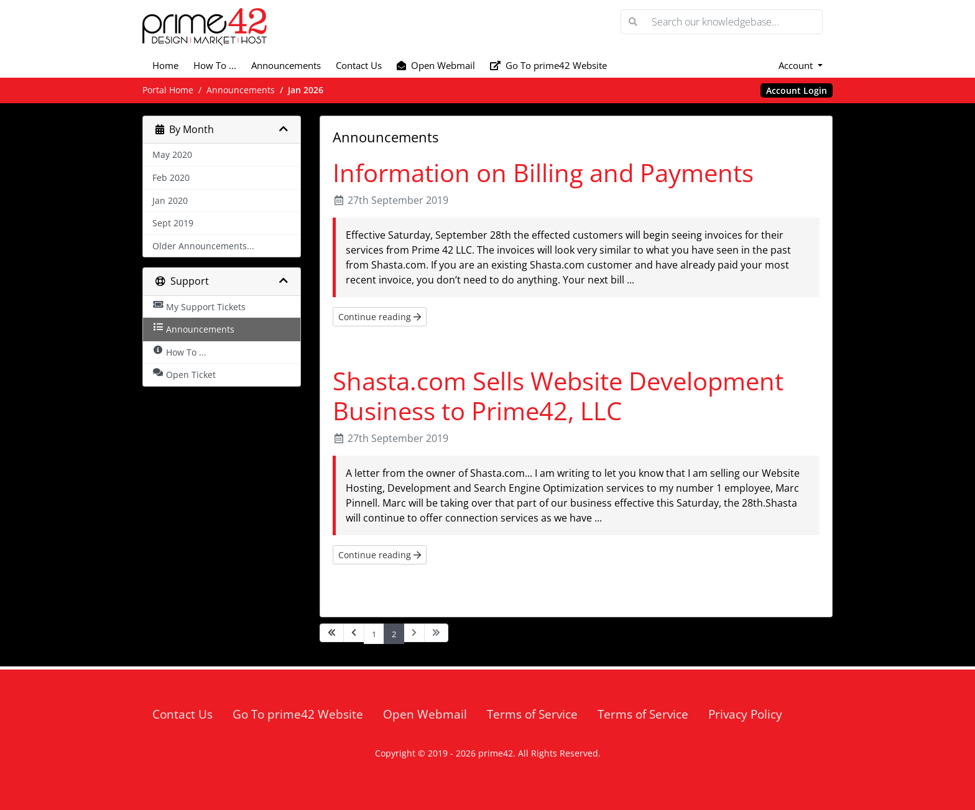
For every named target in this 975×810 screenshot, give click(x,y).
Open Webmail (436, 65)
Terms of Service (532, 714)
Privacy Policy (745, 714)
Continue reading (379, 317)
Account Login (796, 90)
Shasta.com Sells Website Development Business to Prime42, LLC (558, 396)
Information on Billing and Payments (543, 172)
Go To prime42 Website (548, 65)
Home (165, 65)
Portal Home (167, 90)
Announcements (286, 65)
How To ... (214, 65)
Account (797, 65)
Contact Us (359, 65)
